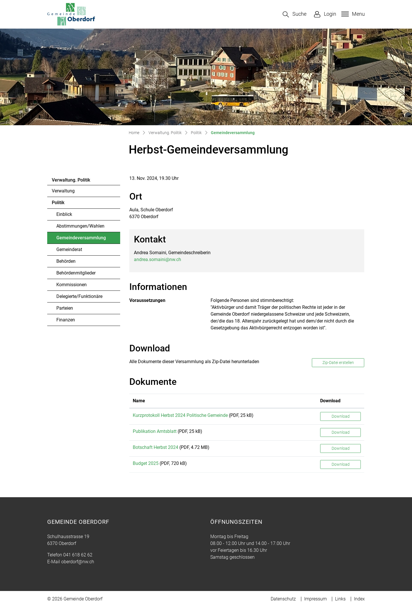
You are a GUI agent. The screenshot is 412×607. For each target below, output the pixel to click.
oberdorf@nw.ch (77, 561)
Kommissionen (71, 284)
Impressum (315, 599)
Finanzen (65, 320)
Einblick (64, 214)
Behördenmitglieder (76, 273)
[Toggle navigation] (352, 14)
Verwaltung (63, 191)
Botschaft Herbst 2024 (155, 447)
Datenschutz (283, 599)
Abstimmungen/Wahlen (80, 226)
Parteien (64, 308)
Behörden (66, 261)
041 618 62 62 (77, 555)
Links (340, 599)
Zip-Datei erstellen (338, 362)
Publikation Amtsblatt (155, 431)
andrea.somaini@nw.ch (157, 259)
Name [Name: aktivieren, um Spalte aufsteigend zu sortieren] (139, 400)
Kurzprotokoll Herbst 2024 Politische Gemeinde (180, 415)
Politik (58, 202)
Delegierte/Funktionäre (79, 296)
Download (341, 416)
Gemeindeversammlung (81, 239)
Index (359, 599)
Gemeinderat (69, 249)
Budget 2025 (146, 463)
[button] (294, 14)
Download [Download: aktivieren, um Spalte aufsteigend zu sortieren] (330, 400)
